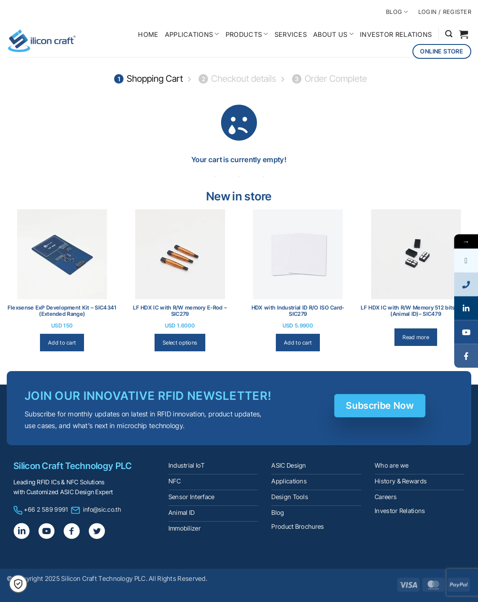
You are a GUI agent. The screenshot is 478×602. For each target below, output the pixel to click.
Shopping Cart (148, 78)
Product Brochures (297, 526)
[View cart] (463, 34)
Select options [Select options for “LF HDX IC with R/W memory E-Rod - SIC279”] (180, 342)
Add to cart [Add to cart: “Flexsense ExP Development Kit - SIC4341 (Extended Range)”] (62, 342)
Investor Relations (400, 510)
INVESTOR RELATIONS (396, 34)
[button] (448, 34)
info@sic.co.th (102, 509)
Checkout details (237, 78)
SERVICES (290, 34)
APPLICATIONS (192, 34)
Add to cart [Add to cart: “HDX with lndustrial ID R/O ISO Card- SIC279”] (298, 342)
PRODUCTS (247, 34)
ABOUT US (333, 34)
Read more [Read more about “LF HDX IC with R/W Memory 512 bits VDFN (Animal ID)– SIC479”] (416, 337)
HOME (148, 34)
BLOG (397, 12)
